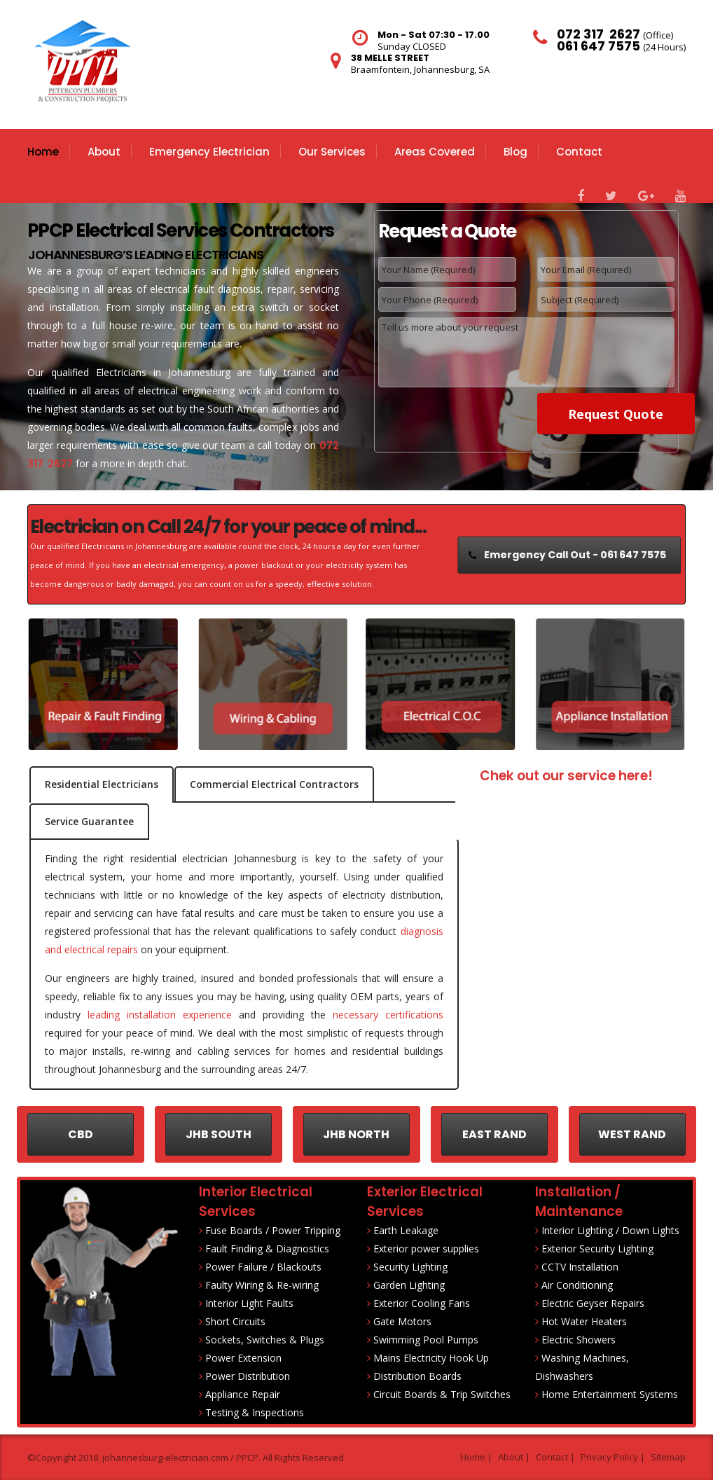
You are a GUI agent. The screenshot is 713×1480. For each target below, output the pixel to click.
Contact (579, 151)
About (104, 151)
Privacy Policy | (613, 1457)
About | (514, 1457)
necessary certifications (388, 1014)
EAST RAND (494, 1134)
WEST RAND (632, 1134)
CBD (80, 1134)
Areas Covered (434, 151)
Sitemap (668, 1457)
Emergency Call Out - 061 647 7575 (571, 555)
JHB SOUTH (218, 1134)
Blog (515, 151)
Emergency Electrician (209, 151)
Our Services (332, 151)
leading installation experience (160, 1014)
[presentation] (463, 414)
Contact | (555, 1457)
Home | (476, 1457)
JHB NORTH (356, 1134)
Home (43, 151)
